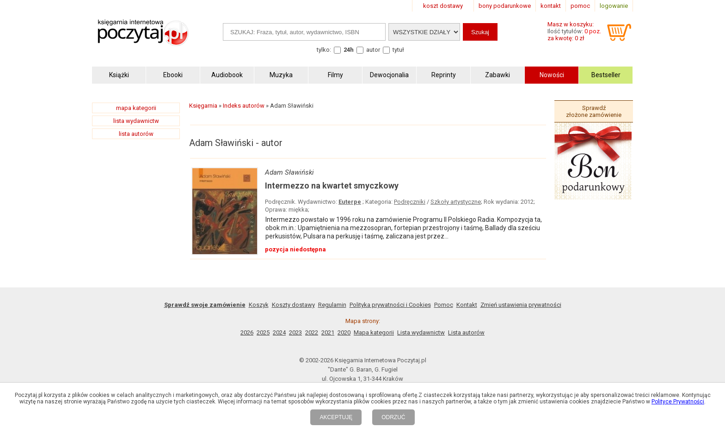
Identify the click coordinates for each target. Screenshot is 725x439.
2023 (295, 332)
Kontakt (466, 304)
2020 (344, 332)
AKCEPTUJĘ (335, 417)
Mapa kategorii (374, 332)
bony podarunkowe (505, 5)
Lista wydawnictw (421, 332)
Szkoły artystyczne (455, 201)
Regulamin (332, 304)
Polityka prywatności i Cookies (390, 304)
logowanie (614, 5)
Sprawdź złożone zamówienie (593, 111)
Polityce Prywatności (677, 401)
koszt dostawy (443, 5)
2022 (311, 332)
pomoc (580, 5)
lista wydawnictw (136, 120)
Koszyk (259, 304)
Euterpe (349, 201)
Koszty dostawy (293, 304)
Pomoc (443, 304)
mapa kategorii (136, 107)
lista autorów (136, 133)
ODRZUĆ (393, 417)
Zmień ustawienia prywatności (520, 304)
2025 (263, 332)
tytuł (398, 49)
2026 (246, 332)
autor (373, 49)
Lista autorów (466, 332)
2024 (279, 332)
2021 (327, 332)
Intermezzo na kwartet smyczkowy (332, 185)
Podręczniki (409, 201)
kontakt (551, 5)
